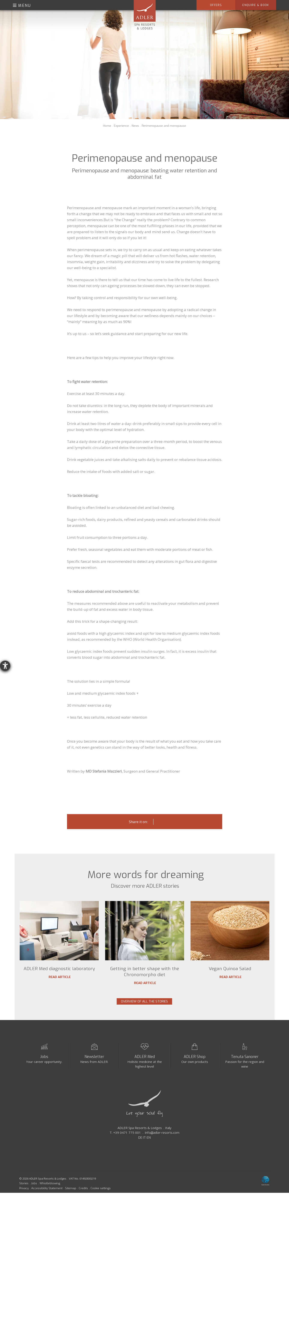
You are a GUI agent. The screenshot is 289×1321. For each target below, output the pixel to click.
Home (107, 126)
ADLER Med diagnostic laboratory (59, 969)
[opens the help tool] (5, 666)
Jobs (44, 1060)
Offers (216, 5)
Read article (59, 977)
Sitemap (70, 1192)
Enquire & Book (255, 5)
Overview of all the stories (144, 1001)
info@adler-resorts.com (162, 1136)
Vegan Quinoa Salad (230, 969)
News (135, 126)
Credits (83, 1192)
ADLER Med (144, 1060)
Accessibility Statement (47, 1192)
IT (144, 1141)
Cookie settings (101, 1192)
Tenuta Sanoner (245, 1060)
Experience (121, 126)
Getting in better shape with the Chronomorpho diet (144, 972)
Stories (23, 1187)
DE (140, 1141)
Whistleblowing (50, 1187)
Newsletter (94, 1060)
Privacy (24, 1192)
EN (149, 1141)
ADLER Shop (195, 1060)
